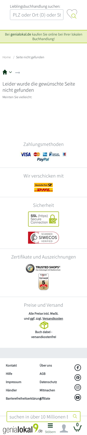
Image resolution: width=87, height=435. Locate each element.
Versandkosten (52, 318)
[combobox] (38, 417)
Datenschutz (48, 382)
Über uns (46, 365)
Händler (11, 390)
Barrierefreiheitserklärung (21, 398)
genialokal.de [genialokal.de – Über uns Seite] (21, 34)
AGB (42, 374)
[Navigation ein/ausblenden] (64, 428)
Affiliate (45, 398)
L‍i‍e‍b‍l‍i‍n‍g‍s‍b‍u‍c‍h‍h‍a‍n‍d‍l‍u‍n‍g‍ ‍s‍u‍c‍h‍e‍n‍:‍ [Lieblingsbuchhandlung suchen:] (35, 6)
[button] (50, 429)
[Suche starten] (75, 417)
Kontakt (11, 365)
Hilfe (9, 374)
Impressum (13, 382)
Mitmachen (47, 390)
